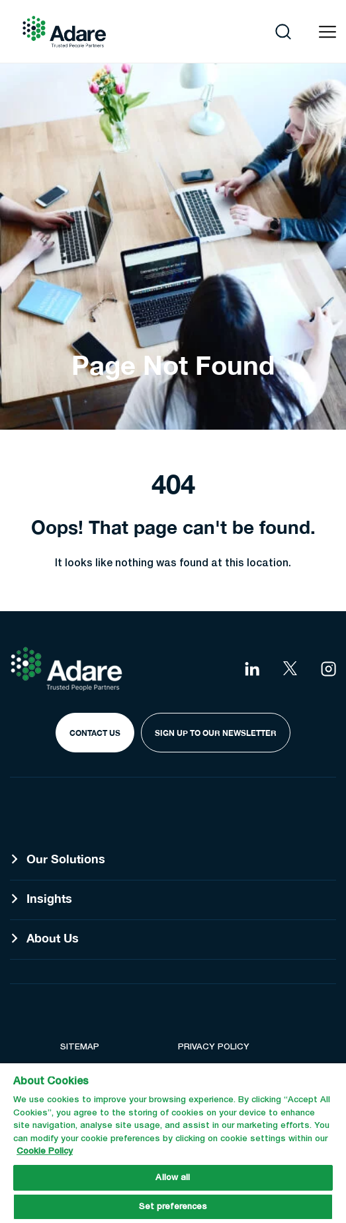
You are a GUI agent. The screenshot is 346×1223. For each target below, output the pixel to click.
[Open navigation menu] (327, 32)
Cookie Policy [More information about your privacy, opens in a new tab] (45, 1151)
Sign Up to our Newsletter (216, 733)
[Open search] (283, 32)
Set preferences (173, 1206)
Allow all (172, 1177)
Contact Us (94, 733)
